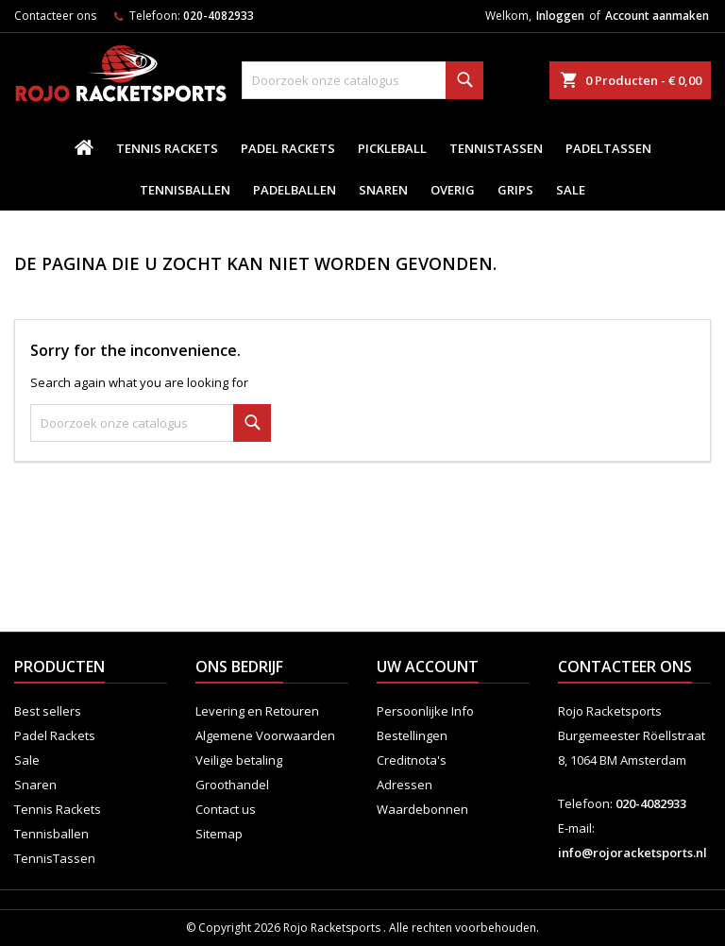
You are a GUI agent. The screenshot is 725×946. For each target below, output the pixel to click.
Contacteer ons (55, 16)
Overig (452, 189)
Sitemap (219, 833)
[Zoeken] (362, 80)
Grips (515, 189)
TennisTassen (496, 148)
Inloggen (560, 16)
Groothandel (232, 784)
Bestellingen (412, 735)
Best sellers (47, 710)
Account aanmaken (657, 16)
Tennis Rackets (167, 148)
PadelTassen (608, 148)
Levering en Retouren (257, 710)
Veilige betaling (238, 760)
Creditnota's (412, 760)
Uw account (428, 666)
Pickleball (392, 148)
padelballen (294, 189)
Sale (570, 189)
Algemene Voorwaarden (265, 735)
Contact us (225, 809)
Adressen (404, 784)
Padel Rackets (288, 148)
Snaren (383, 189)
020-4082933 (218, 16)
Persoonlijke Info (425, 710)
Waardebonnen (422, 809)
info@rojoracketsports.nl (632, 852)
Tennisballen (185, 189)
